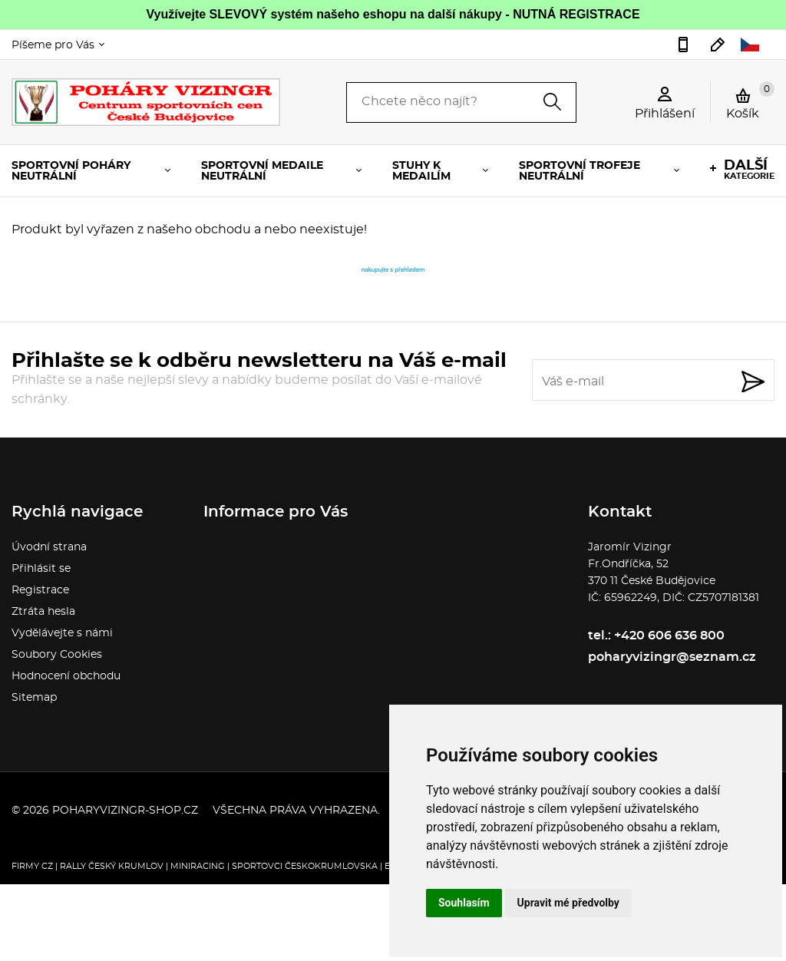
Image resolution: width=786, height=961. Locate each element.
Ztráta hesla (43, 611)
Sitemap (34, 697)
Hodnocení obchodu (66, 676)
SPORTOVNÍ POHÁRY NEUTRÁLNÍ (71, 171)
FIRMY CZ (32, 866)
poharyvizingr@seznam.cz (718, 44)
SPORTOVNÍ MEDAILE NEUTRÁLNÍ (262, 171)
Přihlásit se (41, 568)
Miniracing (197, 866)
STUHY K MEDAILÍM (421, 171)
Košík (750, 100)
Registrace (40, 590)
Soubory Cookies (57, 654)
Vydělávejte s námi (62, 633)
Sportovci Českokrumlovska (305, 866)
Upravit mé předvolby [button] (568, 903)
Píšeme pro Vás (53, 45)
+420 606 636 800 (683, 44)
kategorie (749, 169)
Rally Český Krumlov (111, 866)
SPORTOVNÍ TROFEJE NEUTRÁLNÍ (579, 171)
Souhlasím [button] (464, 903)
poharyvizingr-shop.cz (125, 810)
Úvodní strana (49, 547)
